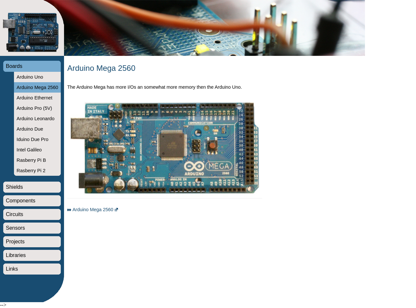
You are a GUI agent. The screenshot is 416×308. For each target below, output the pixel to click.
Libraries (16, 255)
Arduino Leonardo (36, 118)
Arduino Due (30, 129)
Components (20, 200)
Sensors (15, 228)
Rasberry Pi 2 (31, 170)
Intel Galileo (29, 149)
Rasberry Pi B (31, 160)
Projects (15, 241)
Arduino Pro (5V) (34, 108)
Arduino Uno (30, 77)
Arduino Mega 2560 (37, 87)
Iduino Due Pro (32, 139)
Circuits (14, 214)
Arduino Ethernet (34, 97)
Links (12, 269)
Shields (14, 187)
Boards (14, 66)
